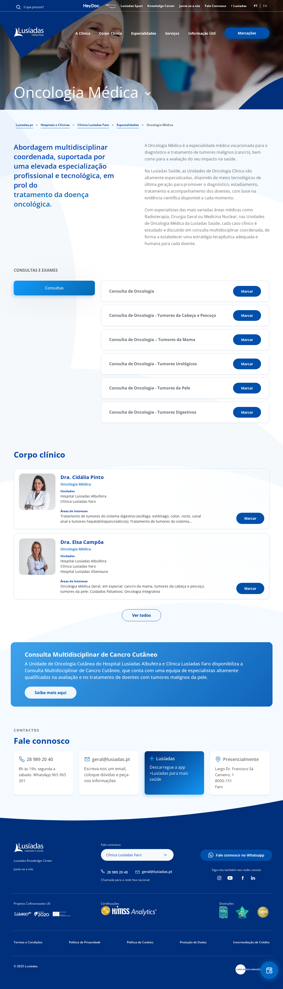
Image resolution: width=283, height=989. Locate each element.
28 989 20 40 (117, 872)
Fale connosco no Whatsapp (240, 855)
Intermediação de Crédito (251, 942)
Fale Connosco (215, 6)
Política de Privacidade (84, 942)
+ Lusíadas (239, 6)
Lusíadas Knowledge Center (33, 861)
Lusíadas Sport (132, 6)
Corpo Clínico (110, 33)
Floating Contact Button (269, 970)
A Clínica (82, 33)
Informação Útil (202, 33)
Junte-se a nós (189, 6)
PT (256, 6)
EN (265, 6)
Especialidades (143, 33)
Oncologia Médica (75, 484)
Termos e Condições (28, 942)
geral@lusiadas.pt (157, 871)
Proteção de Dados (193, 942)
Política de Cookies (140, 942)
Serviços (172, 33)
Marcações (247, 33)
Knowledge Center (161, 6)
